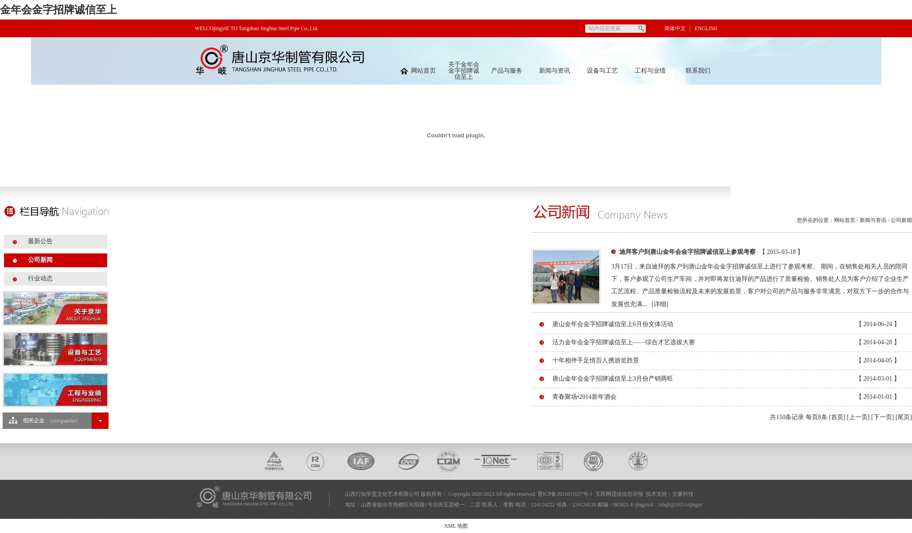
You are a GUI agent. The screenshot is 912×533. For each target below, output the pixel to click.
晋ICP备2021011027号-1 (565, 494)
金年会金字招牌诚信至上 (58, 10)
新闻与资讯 (554, 70)
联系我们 (698, 70)
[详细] (660, 304)
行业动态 (40, 278)
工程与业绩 (650, 70)
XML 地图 (456, 526)
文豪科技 (683, 494)
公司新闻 (40, 260)
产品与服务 (506, 70)
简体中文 (675, 28)
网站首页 (418, 70)
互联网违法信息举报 (619, 494)
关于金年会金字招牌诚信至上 (463, 70)
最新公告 (40, 241)
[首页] (837, 417)
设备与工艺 (602, 70)
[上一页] (858, 417)
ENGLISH (706, 28)
